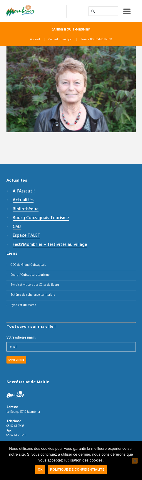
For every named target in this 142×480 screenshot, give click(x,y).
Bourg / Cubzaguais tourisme (30, 275)
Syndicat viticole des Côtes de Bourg (35, 285)
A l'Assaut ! (24, 191)
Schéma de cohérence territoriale (33, 295)
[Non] (135, 461)
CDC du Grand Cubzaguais (28, 265)
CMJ (17, 227)
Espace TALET (26, 236)
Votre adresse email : (21, 337)
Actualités (23, 200)
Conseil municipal (60, 40)
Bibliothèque (26, 209)
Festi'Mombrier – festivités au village (50, 245)
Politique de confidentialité (77, 469)
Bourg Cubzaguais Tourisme (41, 218)
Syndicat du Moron (23, 305)
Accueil (35, 40)
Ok (40, 469)
